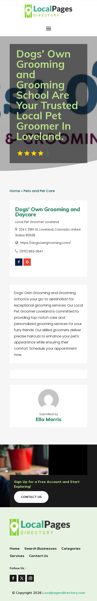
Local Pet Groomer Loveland (37, 222)
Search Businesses (40, 549)
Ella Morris (48, 419)
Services (17, 556)
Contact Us (31, 497)
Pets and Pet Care (39, 190)
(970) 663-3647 (31, 251)
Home (15, 190)
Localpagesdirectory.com (63, 592)
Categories (71, 549)
